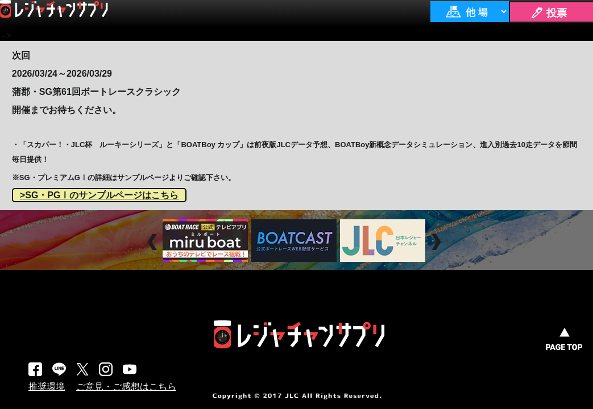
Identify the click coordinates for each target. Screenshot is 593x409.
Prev (154, 242)
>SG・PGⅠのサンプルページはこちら (99, 195)
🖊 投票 (548, 13)
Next (437, 242)
